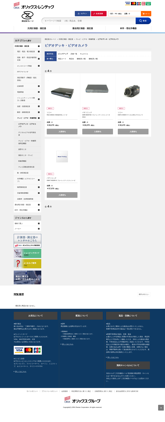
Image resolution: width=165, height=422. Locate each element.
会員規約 (64, 391)
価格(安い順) (81, 59)
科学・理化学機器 (128, 28)
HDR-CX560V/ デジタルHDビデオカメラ (130, 115)
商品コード (62, 59)
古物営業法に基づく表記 (103, 391)
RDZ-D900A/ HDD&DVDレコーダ (57, 115)
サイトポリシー (32, 391)
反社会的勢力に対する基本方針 (127, 391)
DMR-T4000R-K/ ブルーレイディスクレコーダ (61, 180)
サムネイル (84, 54)
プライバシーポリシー (50, 391)
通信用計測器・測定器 (82, 28)
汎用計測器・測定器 (37, 28)
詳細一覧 (74, 54)
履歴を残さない (144, 294)
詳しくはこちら (20, 371)
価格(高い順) (93, 59)
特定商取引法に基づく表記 (81, 391)
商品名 (71, 59)
